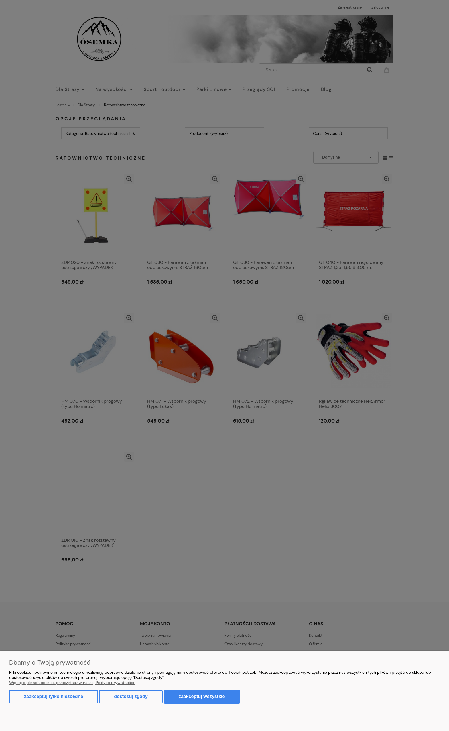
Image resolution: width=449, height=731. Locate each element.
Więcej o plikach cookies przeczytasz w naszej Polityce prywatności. (72, 682)
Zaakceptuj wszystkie (202, 696)
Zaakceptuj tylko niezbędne (53, 696)
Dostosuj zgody (130, 696)
